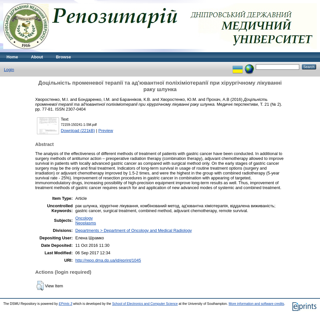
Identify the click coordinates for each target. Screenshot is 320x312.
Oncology (84, 218)
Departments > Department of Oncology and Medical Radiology (133, 230)
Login (9, 69)
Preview (105, 130)
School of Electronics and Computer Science (145, 304)
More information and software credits (256, 304)
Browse (63, 56)
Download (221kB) (78, 130)
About (37, 56)
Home (12, 56)
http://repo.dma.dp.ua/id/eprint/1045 (108, 260)
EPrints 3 (65, 304)
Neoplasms (85, 223)
